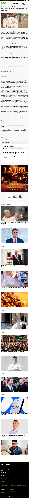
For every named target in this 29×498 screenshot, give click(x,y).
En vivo (15, 3)
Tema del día (3, 477)
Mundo (2, 137)
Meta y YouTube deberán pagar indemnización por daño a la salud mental (14, 392)
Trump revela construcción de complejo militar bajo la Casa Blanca (13, 287)
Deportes (2, 480)
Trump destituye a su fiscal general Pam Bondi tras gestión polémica (15, 157)
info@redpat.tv (3, 492)
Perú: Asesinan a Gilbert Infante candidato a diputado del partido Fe (13, 435)
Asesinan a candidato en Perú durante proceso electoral (11, 372)
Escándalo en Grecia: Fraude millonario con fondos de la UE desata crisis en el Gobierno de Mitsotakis (14, 153)
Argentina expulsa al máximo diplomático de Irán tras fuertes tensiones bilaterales (15, 160)
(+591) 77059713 (11, 489)
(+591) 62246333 (10, 488)
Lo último (2, 0)
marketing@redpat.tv (11, 491)
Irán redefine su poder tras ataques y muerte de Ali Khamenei (12, 351)
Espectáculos (3, 481)
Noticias (3, 458)
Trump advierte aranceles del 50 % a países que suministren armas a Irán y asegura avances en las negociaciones (14, 149)
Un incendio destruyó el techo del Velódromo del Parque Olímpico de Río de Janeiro (14, 145)
